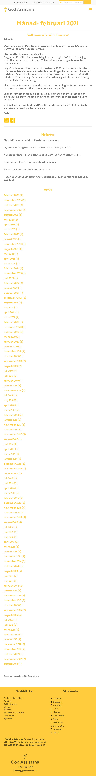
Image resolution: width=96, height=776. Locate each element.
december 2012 (14, 644)
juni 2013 (10, 625)
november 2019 (14, 351)
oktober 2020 (13, 332)
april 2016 (11, 488)
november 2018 (14, 391)
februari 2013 (13, 635)
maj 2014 (10, 581)
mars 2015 (11, 547)
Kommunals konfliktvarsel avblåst (24, 162)
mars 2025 (11, 229)
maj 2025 (11, 220)
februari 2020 (13, 342)
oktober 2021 (13, 293)
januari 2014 (12, 591)
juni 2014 (10, 576)
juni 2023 (11, 278)
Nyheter (8, 719)
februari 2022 (13, 283)
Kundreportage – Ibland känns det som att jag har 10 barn (37, 155)
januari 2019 (12, 386)
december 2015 (14, 503)
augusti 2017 (13, 439)
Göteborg (56, 702)
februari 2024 (13, 268)
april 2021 (11, 312)
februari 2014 (13, 586)
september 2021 (15, 298)
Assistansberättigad (13, 698)
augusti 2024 (13, 249)
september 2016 (15, 469)
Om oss (8, 707)
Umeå (54, 733)
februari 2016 (13, 498)
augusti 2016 (13, 474)
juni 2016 (10, 483)
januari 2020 (13, 347)
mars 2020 (12, 337)
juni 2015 (10, 532)
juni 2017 (10, 444)
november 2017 (14, 425)
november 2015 (14, 508)
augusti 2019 (13, 366)
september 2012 (15, 659)
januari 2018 (12, 420)
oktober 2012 (13, 654)
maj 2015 (10, 537)
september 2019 (15, 361)
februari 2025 (13, 234)
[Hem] (19, 9)
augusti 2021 (13, 303)
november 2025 (15, 200)
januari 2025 (12, 239)
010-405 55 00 (25, 767)
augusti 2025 (13, 215)
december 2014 (14, 556)
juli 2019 (10, 371)
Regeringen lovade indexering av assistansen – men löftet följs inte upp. (46, 177)
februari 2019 (13, 381)
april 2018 (11, 405)
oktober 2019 (13, 356)
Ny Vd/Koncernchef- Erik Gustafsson (26, 140)
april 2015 (11, 542)
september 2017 (15, 434)
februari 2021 (13, 322)
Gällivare (55, 699)
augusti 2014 (13, 571)
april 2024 (11, 259)
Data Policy (9, 716)
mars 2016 (11, 493)
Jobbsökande (10, 704)
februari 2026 (13, 195)
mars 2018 (11, 410)
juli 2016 (10, 478)
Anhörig (8, 701)
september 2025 (15, 210)
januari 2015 (12, 552)
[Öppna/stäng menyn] (90, 9)
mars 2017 (11, 454)
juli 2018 (10, 395)
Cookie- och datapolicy (12, 676)
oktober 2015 (13, 513)
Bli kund (7, 710)
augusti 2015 (13, 522)
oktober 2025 (13, 205)
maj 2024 (11, 254)
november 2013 (14, 600)
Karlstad (55, 706)
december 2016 (14, 464)
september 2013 (15, 610)
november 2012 (14, 649)
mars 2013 (11, 630)
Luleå (54, 709)
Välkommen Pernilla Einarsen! (48, 35)
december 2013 (14, 596)
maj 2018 (10, 400)
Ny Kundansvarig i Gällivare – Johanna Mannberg (32, 148)
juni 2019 (10, 376)
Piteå (54, 719)
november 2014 (14, 561)
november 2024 (15, 244)
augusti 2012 (13, 664)
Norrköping (57, 716)
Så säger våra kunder (14, 713)
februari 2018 (13, 415)
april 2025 (11, 225)
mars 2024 (11, 264)
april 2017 (11, 449)
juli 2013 (10, 620)
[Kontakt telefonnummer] (21, 2)
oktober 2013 (13, 605)
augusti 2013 (13, 615)
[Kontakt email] (43, 2)
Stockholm (57, 726)
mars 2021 (11, 317)
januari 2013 (12, 639)
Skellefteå (56, 723)
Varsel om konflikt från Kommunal (25, 170)
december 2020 (15, 327)
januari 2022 (12, 288)
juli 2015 (10, 527)
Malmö (55, 712)
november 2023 (15, 273)
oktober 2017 (13, 430)
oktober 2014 (13, 566)
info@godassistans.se (25, 771)
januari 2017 (12, 459)
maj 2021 (11, 308)
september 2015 (15, 517)
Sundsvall (56, 729)
